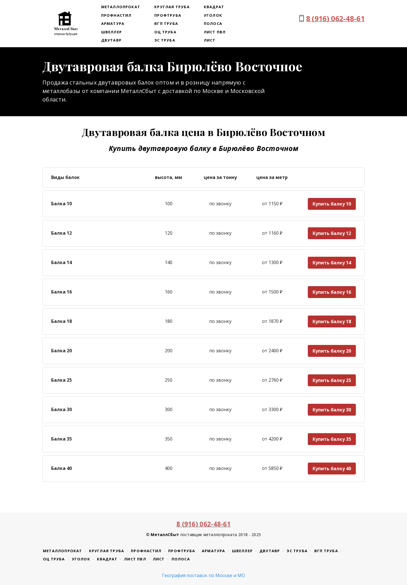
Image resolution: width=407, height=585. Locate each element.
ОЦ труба (165, 31)
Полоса (213, 23)
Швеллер (111, 31)
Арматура (113, 23)
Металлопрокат (120, 6)
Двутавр (111, 40)
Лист (210, 40)
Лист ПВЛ (215, 31)
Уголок (213, 15)
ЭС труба (164, 40)
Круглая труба (172, 6)
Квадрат (214, 6)
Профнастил (116, 15)
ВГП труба (166, 23)
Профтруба (167, 15)
